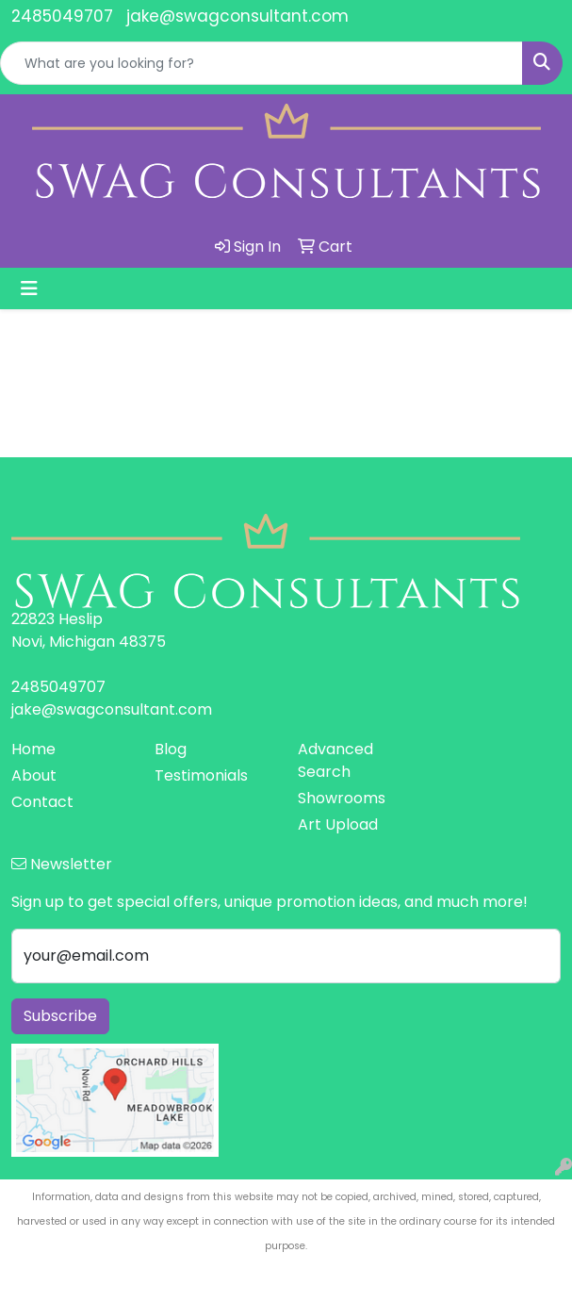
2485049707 (62, 16)
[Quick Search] (261, 63)
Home (33, 749)
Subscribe (60, 1016)
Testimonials (201, 775)
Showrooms (341, 798)
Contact (42, 802)
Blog (171, 749)
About (34, 775)
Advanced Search (335, 760)
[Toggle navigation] (29, 288)
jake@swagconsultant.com (237, 16)
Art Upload (338, 824)
